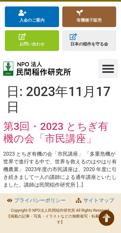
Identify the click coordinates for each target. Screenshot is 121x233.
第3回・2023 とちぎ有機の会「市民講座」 (55, 132)
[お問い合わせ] (22, 37)
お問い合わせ (32, 44)
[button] (108, 68)
